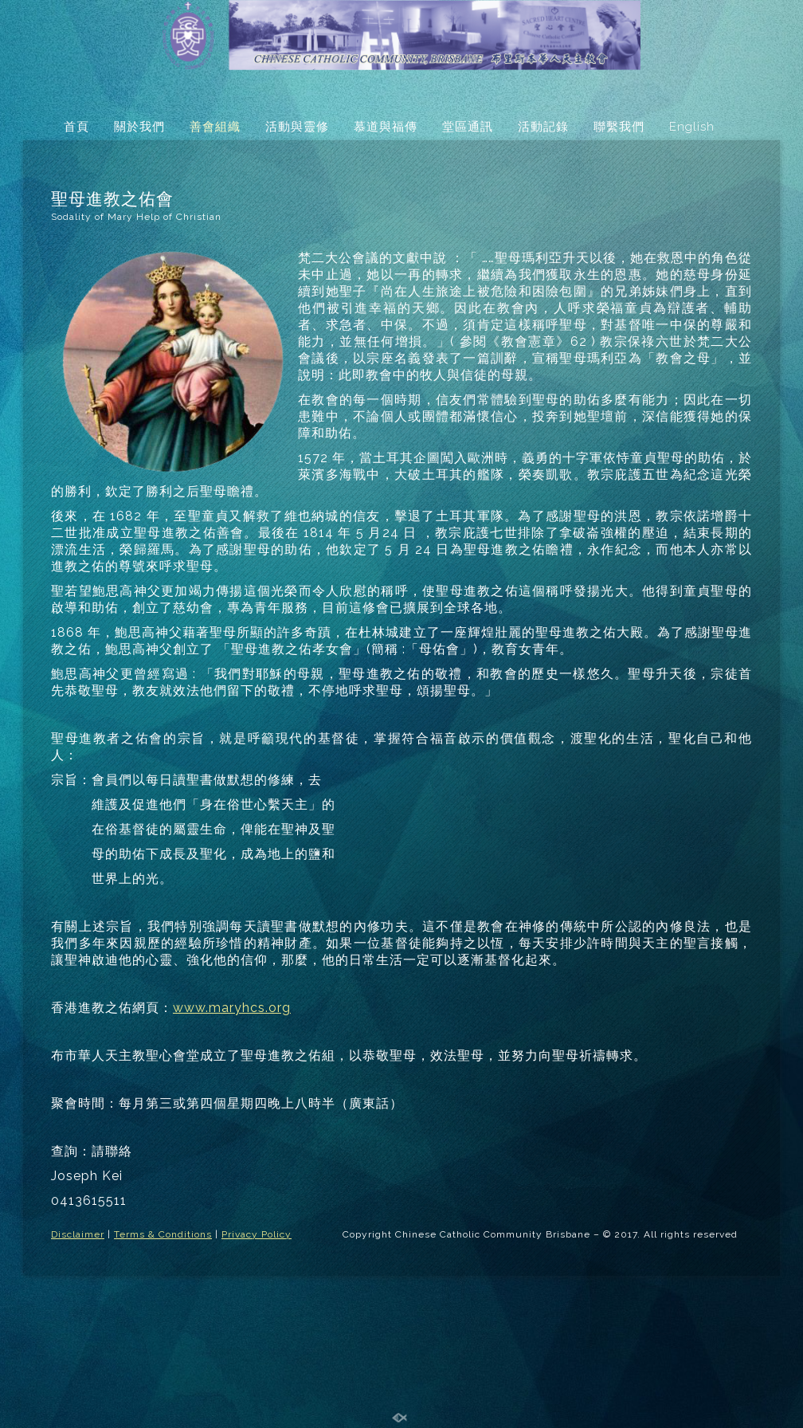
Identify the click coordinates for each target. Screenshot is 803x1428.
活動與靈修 (297, 127)
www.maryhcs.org (232, 1007)
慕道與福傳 (385, 127)
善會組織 (215, 127)
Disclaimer (77, 1234)
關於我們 (139, 127)
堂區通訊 (467, 127)
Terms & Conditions (163, 1234)
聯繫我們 (618, 127)
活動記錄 (543, 127)
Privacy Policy (256, 1234)
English (692, 127)
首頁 (76, 127)
